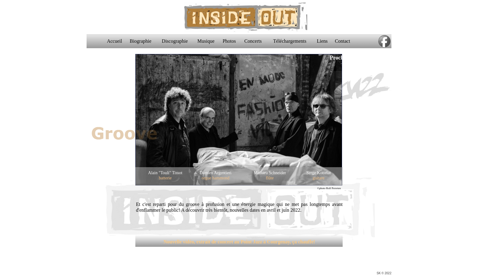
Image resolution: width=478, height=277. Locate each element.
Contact (344, 41)
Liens (324, 41)
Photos (231, 41)
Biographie (142, 41)
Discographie (176, 41)
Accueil (116, 41)
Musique (208, 41)
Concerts (255, 41)
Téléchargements (291, 41)
